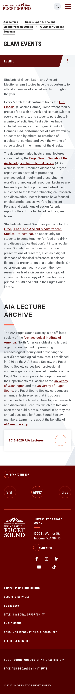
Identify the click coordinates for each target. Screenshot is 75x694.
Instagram (47, 559)
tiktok (54, 567)
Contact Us (42, 548)
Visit (10, 492)
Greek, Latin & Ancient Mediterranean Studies (29, 24)
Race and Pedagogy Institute (25, 668)
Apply (37, 492)
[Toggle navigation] (68, 6)
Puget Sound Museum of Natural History (34, 659)
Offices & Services (17, 641)
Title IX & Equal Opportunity (24, 614)
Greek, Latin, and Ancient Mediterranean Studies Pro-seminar (33, 231)
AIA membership (16, 424)
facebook (37, 559)
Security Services (17, 596)
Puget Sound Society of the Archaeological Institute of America (35, 160)
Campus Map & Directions (22, 588)
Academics (10, 22)
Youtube (39, 567)
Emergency (12, 605)
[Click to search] (57, 6)
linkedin (57, 559)
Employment (12, 623)
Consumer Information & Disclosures (30, 632)
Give (65, 492)
